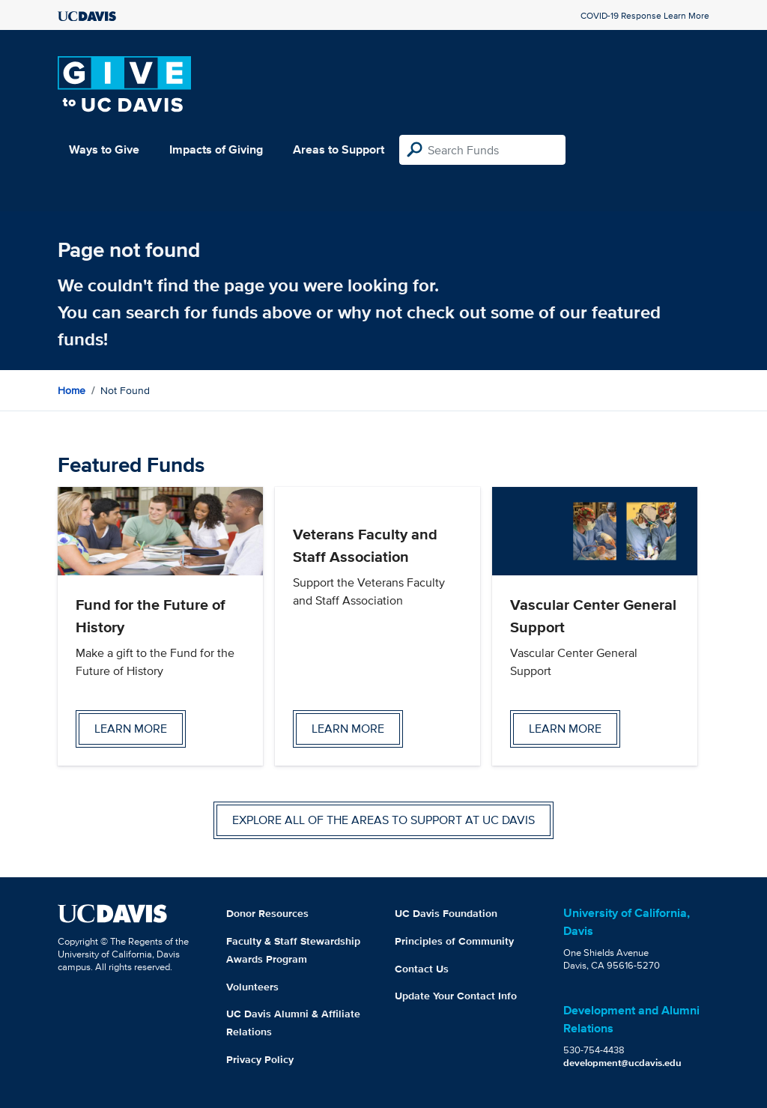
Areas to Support (338, 149)
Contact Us (422, 968)
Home (71, 390)
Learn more (130, 728)
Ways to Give (104, 149)
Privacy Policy (260, 1059)
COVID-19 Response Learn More (644, 15)
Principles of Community (454, 940)
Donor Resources (267, 913)
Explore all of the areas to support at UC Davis (383, 820)
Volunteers (252, 986)
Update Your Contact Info (456, 995)
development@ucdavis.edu (622, 1063)
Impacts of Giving (216, 149)
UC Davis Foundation (446, 913)
